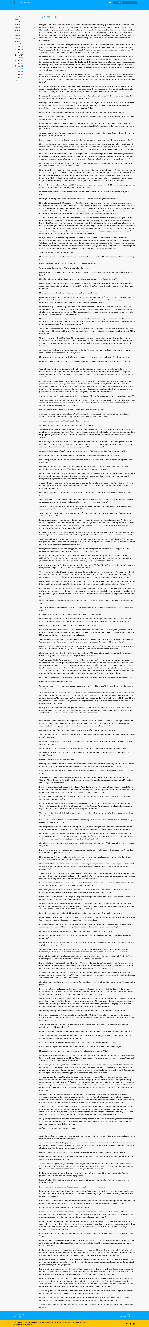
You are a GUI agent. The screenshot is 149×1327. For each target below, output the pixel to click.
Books (45, 7)
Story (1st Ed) (36, 7)
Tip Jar (51, 7)
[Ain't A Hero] (15, 2)
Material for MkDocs (26, 1324)
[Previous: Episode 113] (22, 1316)
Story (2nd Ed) (24, 7)
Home (16, 7)
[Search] (125, 2)
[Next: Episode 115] (127, 1316)
